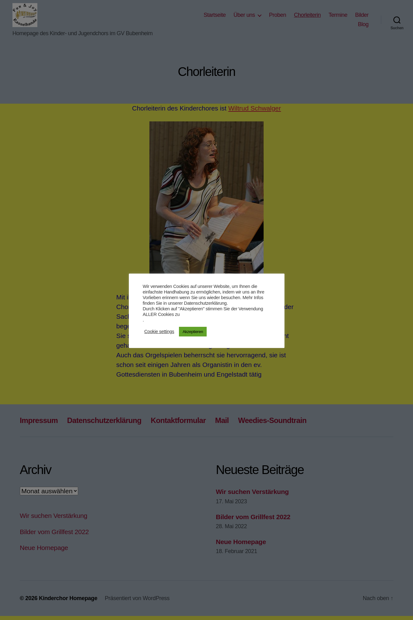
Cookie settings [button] (159, 331)
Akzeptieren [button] (193, 331)
